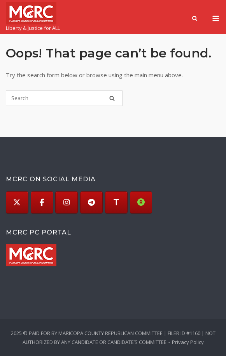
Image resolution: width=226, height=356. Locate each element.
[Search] (112, 98)
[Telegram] (91, 202)
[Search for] (64, 98)
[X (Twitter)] (17, 202)
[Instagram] (66, 202)
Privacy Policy (188, 342)
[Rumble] (141, 202)
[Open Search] (194, 19)
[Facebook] (42, 202)
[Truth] (116, 202)
